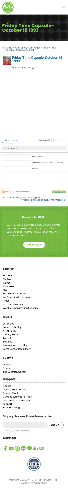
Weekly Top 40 (11, 334)
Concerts (8, 368)
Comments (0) (58, 140)
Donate (7, 386)
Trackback (9, 143)
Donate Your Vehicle (14, 389)
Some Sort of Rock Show (17, 349)
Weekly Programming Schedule (21, 308)
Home (8, 47)
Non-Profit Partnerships (16, 400)
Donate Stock (11, 393)
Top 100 (7, 338)
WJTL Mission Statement (17, 297)
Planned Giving (11, 407)
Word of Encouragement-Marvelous (42, 200)
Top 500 (7, 341)
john (37, 68)
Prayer (7, 300)
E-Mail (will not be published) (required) (48, 162)
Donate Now (34, 244)
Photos (7, 279)
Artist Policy (9, 331)
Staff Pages (33, 47)
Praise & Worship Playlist (17, 345)
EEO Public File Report (15, 293)
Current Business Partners (18, 396)
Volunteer (8, 286)
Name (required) (38, 157)
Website (35, 168)
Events (7, 364)
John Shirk (20, 47)
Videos (6, 282)
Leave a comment (15, 140)
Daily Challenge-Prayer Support (23, 197)
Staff (5, 290)
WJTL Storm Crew (13, 304)
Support (7, 404)
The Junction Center (14, 372)
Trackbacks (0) (44, 140)
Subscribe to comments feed (17, 191)
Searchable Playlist (14, 327)
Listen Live (8, 323)
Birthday (7, 275)
